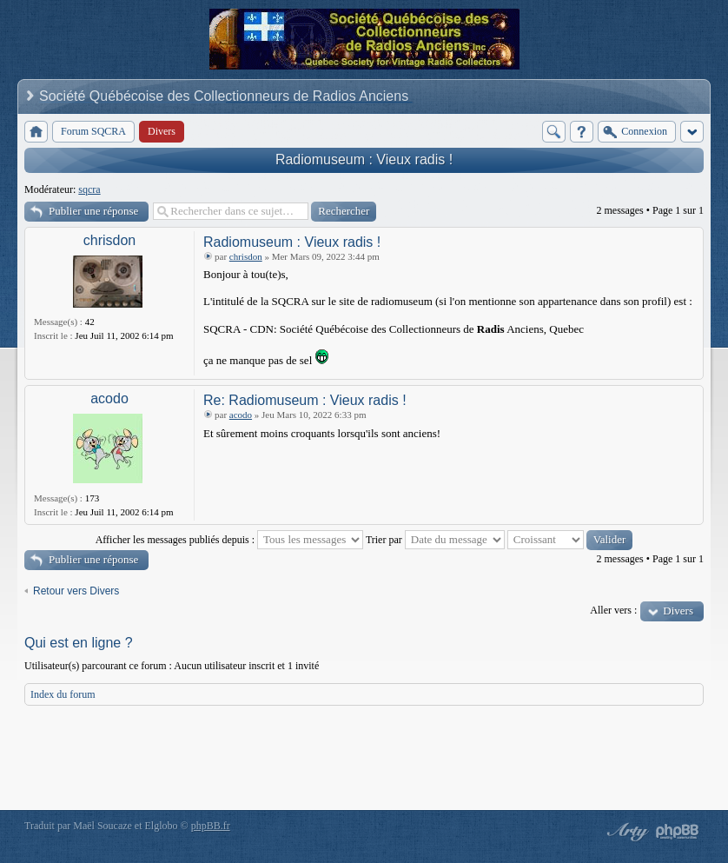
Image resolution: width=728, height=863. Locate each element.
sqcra (89, 189)
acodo (109, 398)
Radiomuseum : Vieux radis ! (364, 159)
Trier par (435, 540)
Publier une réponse (93, 210)
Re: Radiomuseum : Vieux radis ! (305, 400)
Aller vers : (613, 610)
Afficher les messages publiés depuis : (229, 540)
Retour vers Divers (76, 591)
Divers (678, 610)
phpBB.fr (210, 826)
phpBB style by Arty (625, 832)
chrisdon (109, 240)
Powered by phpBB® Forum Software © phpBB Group (678, 832)
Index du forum (63, 694)
